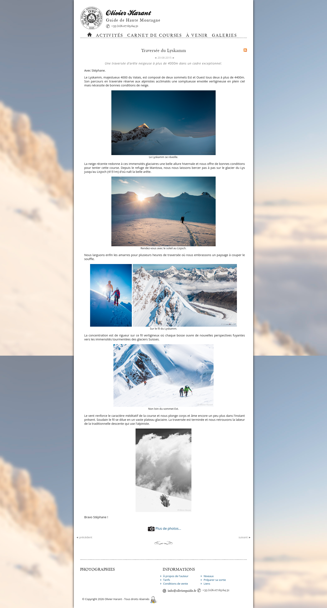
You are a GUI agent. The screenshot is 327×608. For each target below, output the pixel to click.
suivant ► (245, 537)
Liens (207, 583)
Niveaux (209, 576)
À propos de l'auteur (175, 576)
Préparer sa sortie (215, 580)
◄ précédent (84, 537)
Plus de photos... (164, 528)
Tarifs (166, 580)
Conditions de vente (175, 583)
